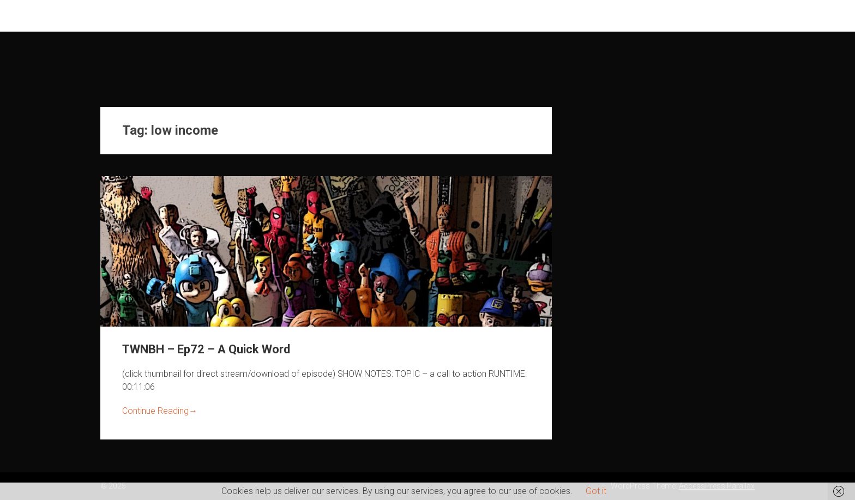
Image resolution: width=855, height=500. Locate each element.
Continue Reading (159, 411)
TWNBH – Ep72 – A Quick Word (206, 349)
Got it (596, 491)
